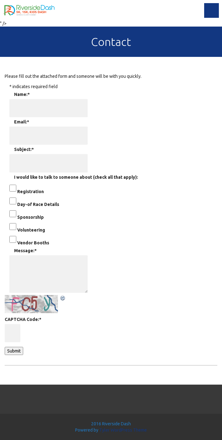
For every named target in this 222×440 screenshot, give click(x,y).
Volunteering (31, 230)
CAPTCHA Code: (23, 319)
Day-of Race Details (38, 204)
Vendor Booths (33, 242)
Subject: (24, 149)
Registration (30, 191)
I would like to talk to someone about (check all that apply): (76, 177)
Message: (25, 250)
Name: (22, 94)
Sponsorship (30, 217)
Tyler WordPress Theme (123, 430)
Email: (21, 121)
